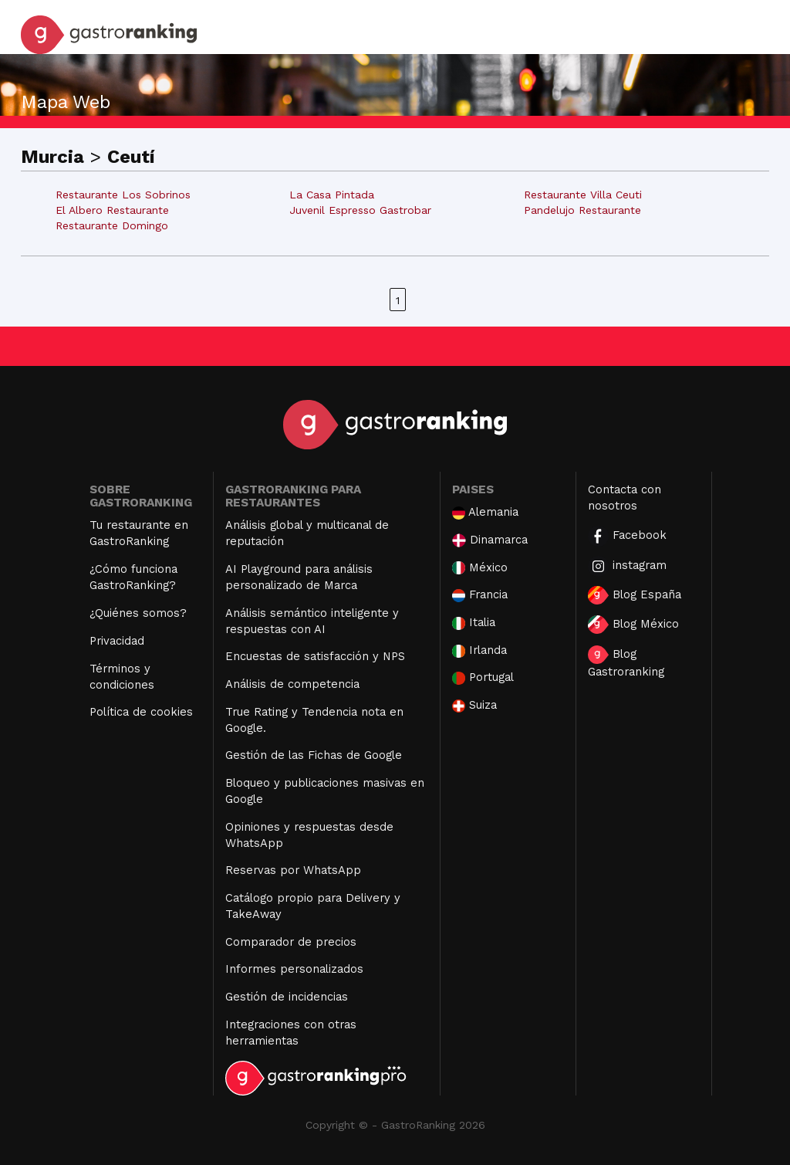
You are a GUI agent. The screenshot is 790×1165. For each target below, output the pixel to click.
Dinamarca (490, 540)
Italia (473, 622)
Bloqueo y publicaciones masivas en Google (324, 791)
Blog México (633, 624)
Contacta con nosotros (624, 498)
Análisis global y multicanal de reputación (307, 533)
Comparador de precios (290, 942)
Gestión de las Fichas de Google (313, 755)
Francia (480, 595)
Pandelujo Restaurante (582, 210)
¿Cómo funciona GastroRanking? (133, 577)
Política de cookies (141, 712)
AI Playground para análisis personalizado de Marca (299, 577)
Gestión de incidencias (286, 997)
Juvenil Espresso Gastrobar (360, 210)
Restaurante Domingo (112, 225)
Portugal (483, 677)
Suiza (474, 705)
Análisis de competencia (292, 684)
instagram (627, 566)
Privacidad (116, 641)
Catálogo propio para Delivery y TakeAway (312, 906)
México (480, 567)
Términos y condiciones (121, 677)
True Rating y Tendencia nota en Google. (314, 720)
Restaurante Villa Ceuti (583, 194)
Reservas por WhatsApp (293, 870)
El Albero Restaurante (112, 210)
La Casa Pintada (331, 194)
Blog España (634, 595)
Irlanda (479, 650)
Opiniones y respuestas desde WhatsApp (309, 835)
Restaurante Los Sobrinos (123, 194)
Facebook (627, 536)
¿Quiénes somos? (138, 613)
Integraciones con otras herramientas (290, 1033)
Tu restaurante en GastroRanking (138, 533)
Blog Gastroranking (626, 662)
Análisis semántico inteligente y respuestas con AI (312, 621)
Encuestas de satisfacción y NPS (315, 656)
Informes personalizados (294, 969)
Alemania (485, 512)
